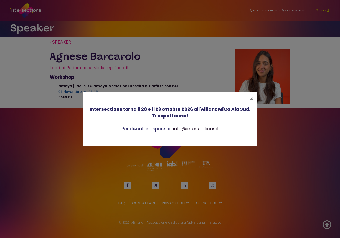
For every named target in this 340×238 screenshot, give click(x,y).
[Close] (251, 98)
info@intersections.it (196, 128)
